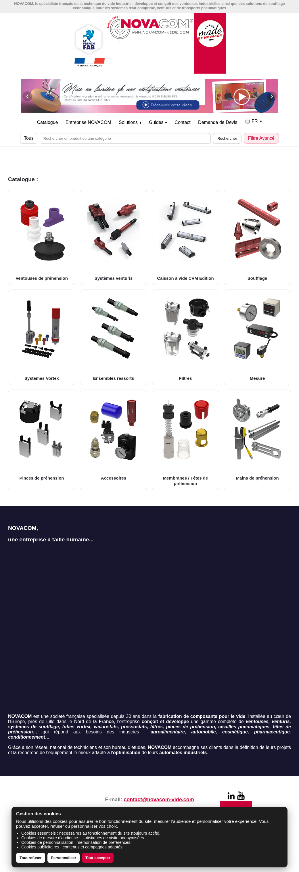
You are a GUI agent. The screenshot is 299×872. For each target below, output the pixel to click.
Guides (158, 122)
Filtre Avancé (261, 138)
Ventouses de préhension (42, 237)
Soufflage (257, 237)
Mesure (257, 337)
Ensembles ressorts (113, 337)
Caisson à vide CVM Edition (185, 237)
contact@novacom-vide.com (159, 799)
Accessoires (113, 437)
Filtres (185, 337)
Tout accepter (97, 858)
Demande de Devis (217, 122)
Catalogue (47, 122)
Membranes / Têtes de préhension (185, 439)
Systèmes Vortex (42, 337)
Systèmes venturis (113, 237)
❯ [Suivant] (271, 96)
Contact (183, 122)
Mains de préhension (257, 437)
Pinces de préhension (42, 437)
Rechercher (227, 138)
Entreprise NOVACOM (88, 122)
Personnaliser (63, 858)
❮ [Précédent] (27, 96)
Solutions (130, 122)
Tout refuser (31, 858)
